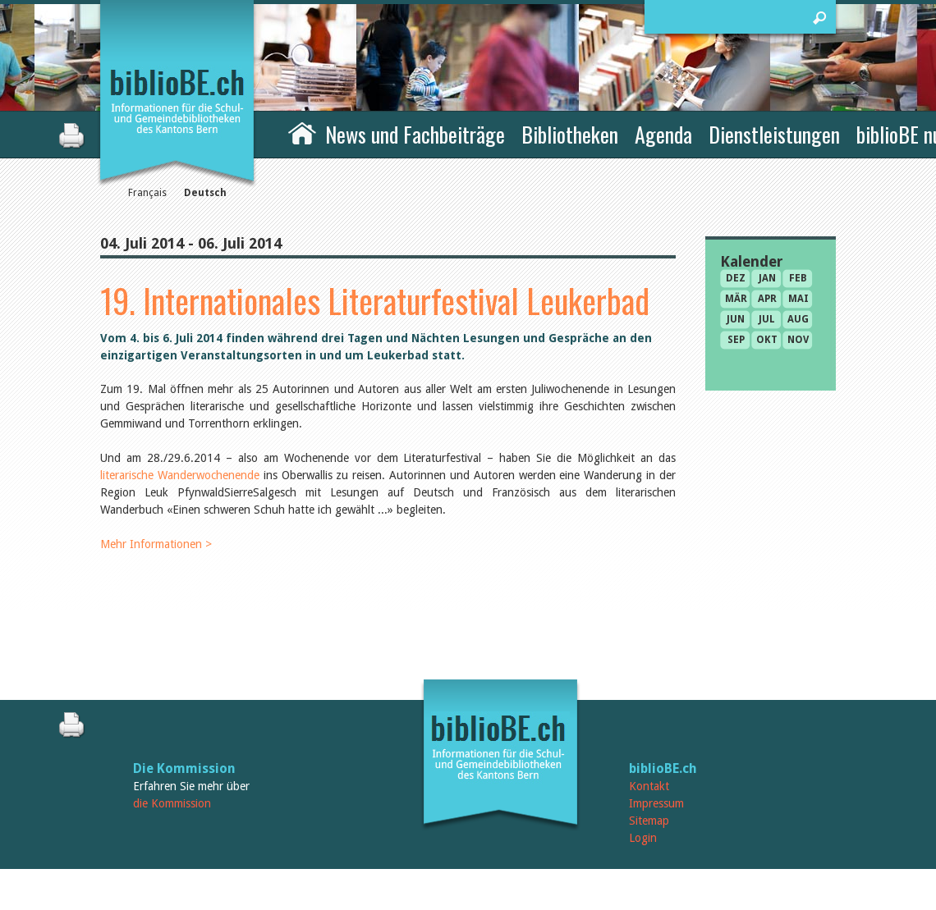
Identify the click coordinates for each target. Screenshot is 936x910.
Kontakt (649, 786)
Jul (767, 319)
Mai (798, 298)
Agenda (663, 134)
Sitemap (649, 820)
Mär (736, 298)
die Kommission (172, 803)
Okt (767, 339)
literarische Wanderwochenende (179, 475)
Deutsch (205, 193)
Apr (767, 298)
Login (643, 837)
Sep (736, 339)
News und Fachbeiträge (415, 134)
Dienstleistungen (774, 134)
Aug (798, 319)
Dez (736, 278)
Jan (767, 278)
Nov (798, 339)
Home (302, 132)
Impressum (656, 803)
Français (147, 193)
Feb (798, 278)
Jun (736, 319)
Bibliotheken (569, 134)
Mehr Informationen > (156, 544)
